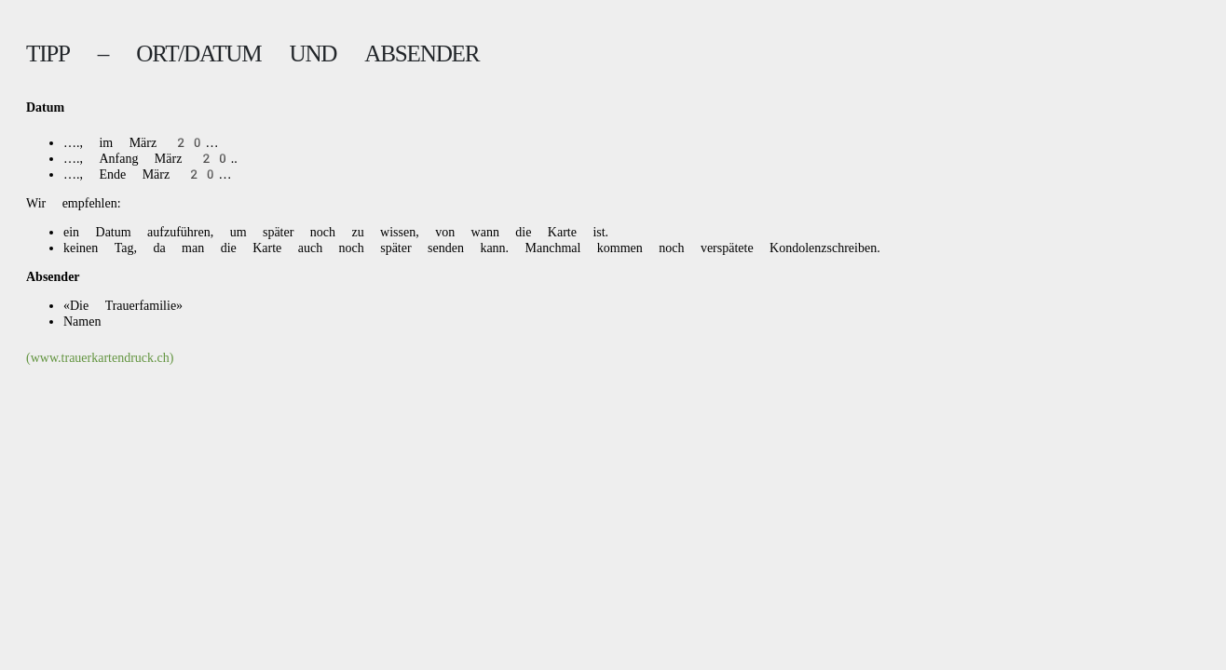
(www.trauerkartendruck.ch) (99, 357)
